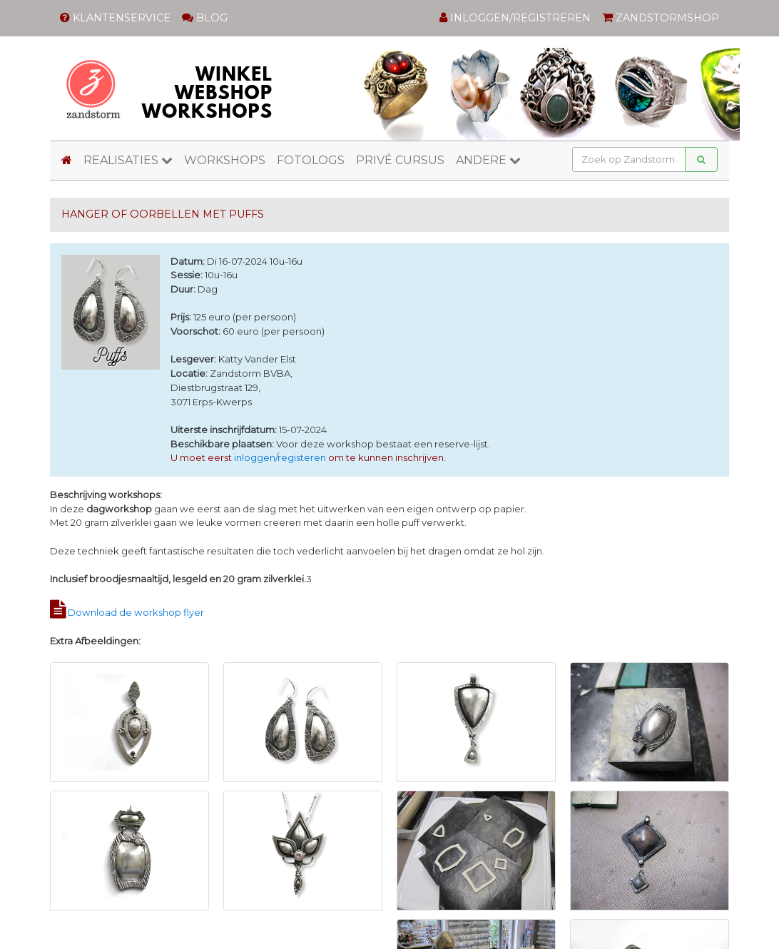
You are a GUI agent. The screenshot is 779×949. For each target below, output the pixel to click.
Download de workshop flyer (136, 612)
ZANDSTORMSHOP (660, 17)
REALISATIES (128, 160)
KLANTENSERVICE (115, 17)
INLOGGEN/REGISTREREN (515, 17)
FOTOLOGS (311, 160)
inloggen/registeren (280, 457)
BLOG (205, 17)
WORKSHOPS (224, 160)
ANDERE (488, 160)
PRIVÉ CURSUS (400, 160)
